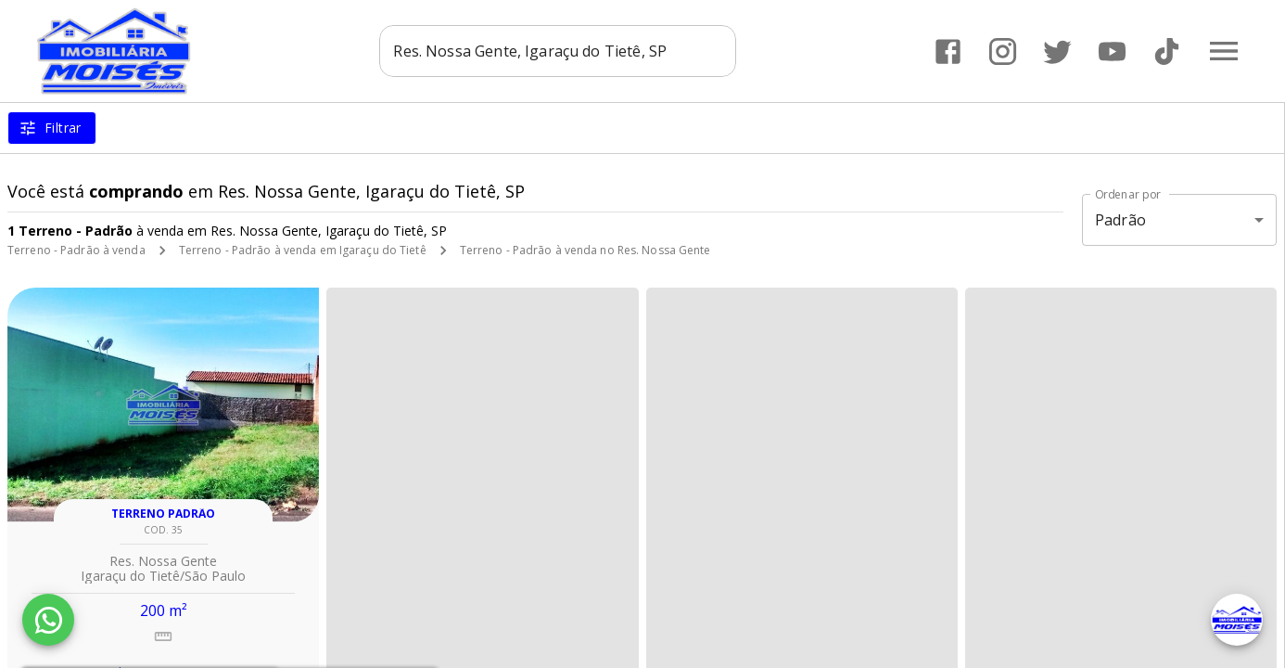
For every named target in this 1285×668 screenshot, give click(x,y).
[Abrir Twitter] (1057, 51)
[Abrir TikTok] (1167, 51)
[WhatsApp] (48, 620)
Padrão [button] (1120, 220)
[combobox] (558, 51)
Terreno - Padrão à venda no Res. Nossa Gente (585, 250)
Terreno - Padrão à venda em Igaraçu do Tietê (302, 250)
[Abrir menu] (1223, 51)
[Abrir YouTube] (1112, 51)
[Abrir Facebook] (948, 51)
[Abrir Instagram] (1002, 51)
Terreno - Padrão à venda (76, 250)
